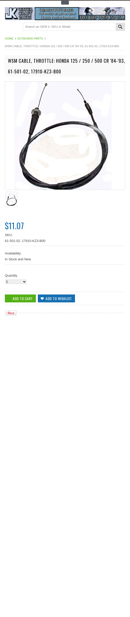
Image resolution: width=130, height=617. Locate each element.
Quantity (11, 275)
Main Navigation (9, 27)
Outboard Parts (30, 38)
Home (9, 38)
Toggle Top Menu (65, 3)
